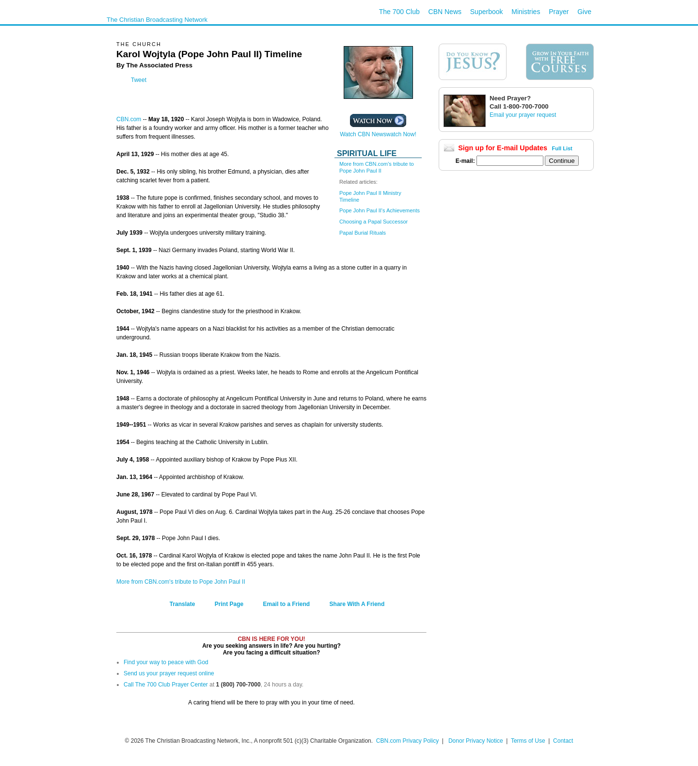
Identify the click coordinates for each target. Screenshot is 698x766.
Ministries (525, 12)
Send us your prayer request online (169, 673)
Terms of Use (529, 740)
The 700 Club (399, 12)
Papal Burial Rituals (362, 233)
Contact (563, 740)
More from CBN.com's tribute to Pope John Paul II (180, 581)
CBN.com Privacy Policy (407, 740)
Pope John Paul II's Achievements (379, 210)
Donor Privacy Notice (475, 740)
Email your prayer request (523, 115)
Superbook (486, 12)
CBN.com (128, 119)
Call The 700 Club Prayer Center (166, 684)
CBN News (444, 12)
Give (584, 12)
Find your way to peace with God (166, 662)
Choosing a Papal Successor (373, 221)
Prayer (559, 12)
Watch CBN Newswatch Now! (378, 132)
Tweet (138, 80)
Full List (562, 148)
